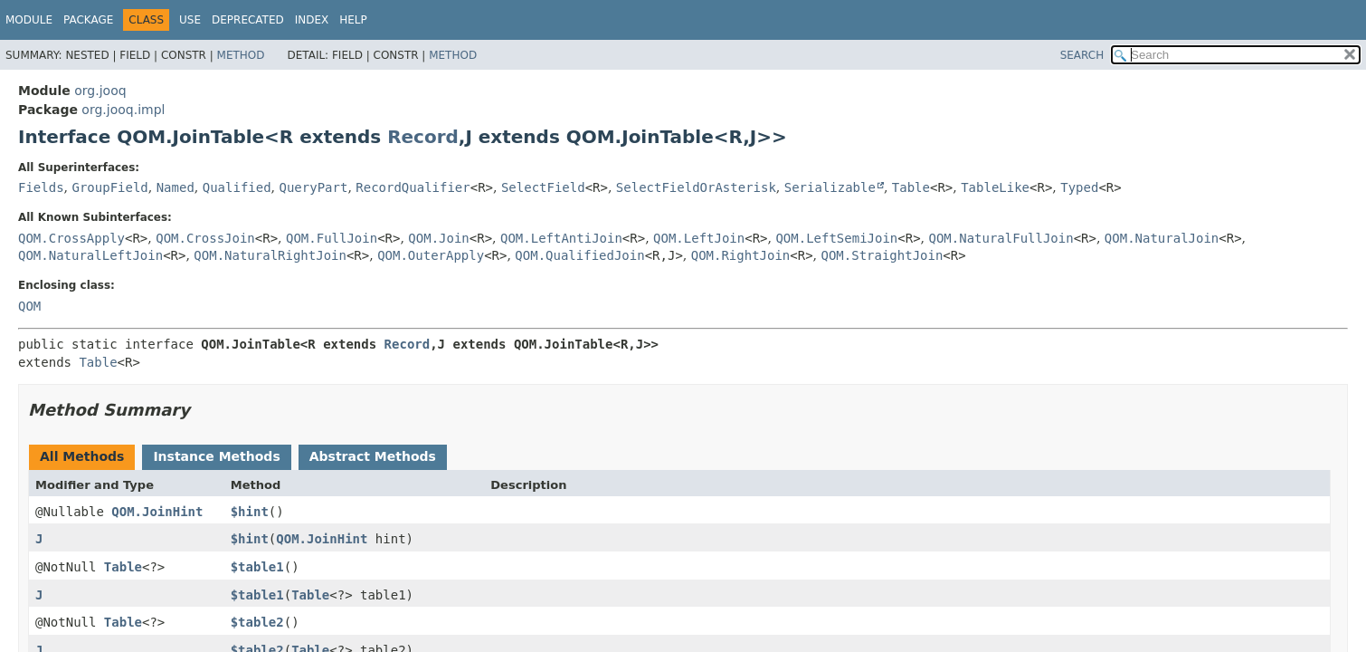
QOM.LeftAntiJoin (561, 238)
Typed (1079, 187)
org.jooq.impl (123, 109)
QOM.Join (438, 238)
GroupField (109, 187)
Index (312, 20)
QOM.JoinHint (157, 511)
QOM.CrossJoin (205, 238)
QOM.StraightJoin (882, 255)
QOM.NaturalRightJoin (270, 255)
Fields (41, 187)
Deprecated (248, 20)
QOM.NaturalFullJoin (1000, 238)
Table (911, 187)
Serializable (830, 187)
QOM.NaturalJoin (1162, 238)
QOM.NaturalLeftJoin (90, 255)
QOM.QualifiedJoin (579, 255)
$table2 (257, 622)
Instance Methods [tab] (216, 456)
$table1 (257, 567)
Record (423, 137)
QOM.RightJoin (741, 255)
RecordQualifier (413, 187)
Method (241, 55)
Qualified (237, 187)
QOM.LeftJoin (699, 238)
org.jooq (100, 90)
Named (175, 187)
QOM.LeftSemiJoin (836, 238)
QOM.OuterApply (430, 255)
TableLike (995, 187)
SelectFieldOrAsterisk (696, 187)
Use (190, 20)
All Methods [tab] (82, 456)
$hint (250, 511)
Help (353, 20)
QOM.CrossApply (71, 238)
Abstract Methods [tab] (372, 456)
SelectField (543, 187)
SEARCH (1082, 55)
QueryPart (314, 187)
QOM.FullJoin (331, 238)
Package (88, 20)
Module (28, 20)
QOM (29, 306)
